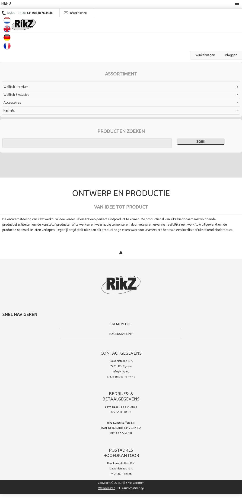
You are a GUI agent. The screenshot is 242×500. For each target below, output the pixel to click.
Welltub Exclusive (16, 95)
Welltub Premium (15, 87)
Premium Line (121, 324)
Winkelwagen (205, 55)
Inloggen (231, 55)
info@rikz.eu (121, 371)
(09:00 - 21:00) (16, 12)
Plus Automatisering (131, 488)
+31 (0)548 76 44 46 (122, 376)
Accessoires (12, 102)
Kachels (9, 110)
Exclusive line (121, 334)
